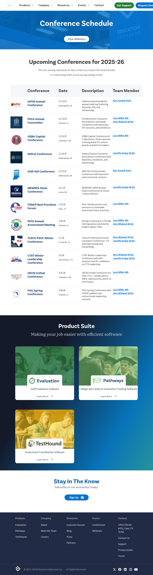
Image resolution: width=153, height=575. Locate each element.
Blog (69, 531)
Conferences (98, 525)
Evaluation (20, 525)
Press (69, 537)
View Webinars (76, 39)
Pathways (20, 531)
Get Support (124, 5)
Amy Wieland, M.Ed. (123, 121)
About (44, 525)
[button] (26, 5)
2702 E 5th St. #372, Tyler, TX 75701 (125, 528)
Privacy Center (125, 550)
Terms (121, 556)
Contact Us (124, 538)
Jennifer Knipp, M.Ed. (124, 153)
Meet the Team (48, 531)
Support (122, 544)
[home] (10, 5)
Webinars (97, 531)
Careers (45, 537)
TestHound (21, 537)
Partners (71, 543)
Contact (99, 5)
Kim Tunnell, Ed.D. (122, 100)
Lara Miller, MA (120, 118)
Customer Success (76, 525)
